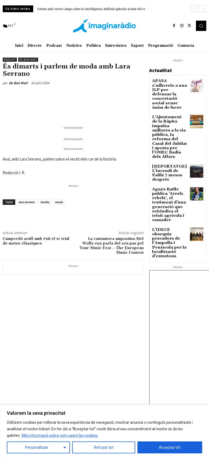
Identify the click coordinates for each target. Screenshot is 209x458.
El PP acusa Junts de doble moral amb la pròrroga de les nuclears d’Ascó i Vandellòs (174, 403)
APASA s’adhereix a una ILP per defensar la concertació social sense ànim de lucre (169, 88)
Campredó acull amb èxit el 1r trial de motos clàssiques (36, 241)
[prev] (194, 8)
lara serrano (27, 202)
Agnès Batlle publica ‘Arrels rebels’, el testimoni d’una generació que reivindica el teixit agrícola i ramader (169, 162)
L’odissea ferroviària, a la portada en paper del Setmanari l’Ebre (176, 383)
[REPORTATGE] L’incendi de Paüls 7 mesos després (169, 139)
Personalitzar (36, 447)
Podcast (10, 60)
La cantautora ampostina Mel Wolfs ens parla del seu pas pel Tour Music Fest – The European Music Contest (111, 245)
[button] (201, 26)
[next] (202, 8)
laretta (44, 202)
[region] (104, 431)
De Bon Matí (28, 60)
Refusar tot (103, 447)
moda (59, 202)
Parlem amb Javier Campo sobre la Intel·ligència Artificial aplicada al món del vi (91, 9)
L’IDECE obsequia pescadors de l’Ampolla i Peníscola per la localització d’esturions (168, 189)
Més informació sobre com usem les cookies (59, 435)
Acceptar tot (169, 447)
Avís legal (62, 374)
